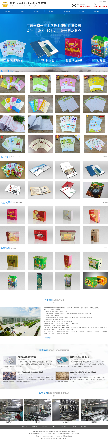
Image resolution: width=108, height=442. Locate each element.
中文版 (100, 1)
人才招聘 (82, 11)
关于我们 (22, 11)
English (105, 1)
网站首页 (7, 11)
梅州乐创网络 (71, 431)
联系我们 (96, 11)
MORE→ (105, 71)
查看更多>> (76, 338)
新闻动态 (52, 11)
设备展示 (67, 11)
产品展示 (37, 11)
